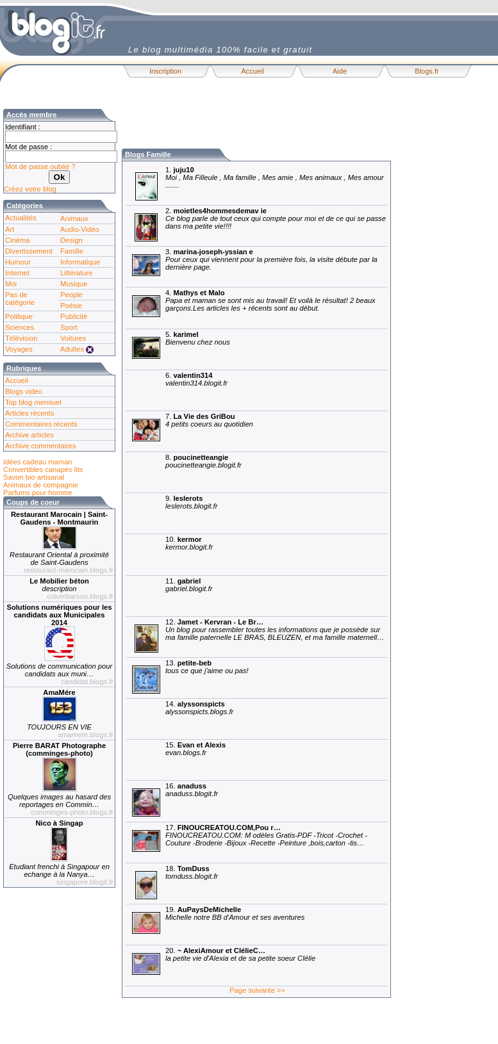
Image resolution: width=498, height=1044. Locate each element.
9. (172, 513)
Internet (17, 273)
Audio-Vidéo (79, 229)
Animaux (74, 218)
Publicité (73, 316)
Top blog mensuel (33, 402)
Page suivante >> (257, 990)
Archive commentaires (40, 446)
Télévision (21, 338)
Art (9, 229)
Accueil (252, 71)
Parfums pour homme (37, 492)
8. (184, 472)
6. (177, 390)
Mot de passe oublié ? (40, 166)
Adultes (72, 349)
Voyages (19, 349)
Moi (11, 284)
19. (215, 924)
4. (251, 308)
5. (178, 349)
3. (252, 267)
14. (180, 719)
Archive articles (29, 435)
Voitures (73, 338)
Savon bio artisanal (33, 477)
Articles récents (29, 413)
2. (256, 226)
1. (255, 185)
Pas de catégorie (20, 298)
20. (221, 965)
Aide (340, 71)
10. (170, 554)
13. (188, 678)
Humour (18, 262)
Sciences (19, 327)
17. (247, 842)
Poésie (71, 305)
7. (190, 431)
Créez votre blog (30, 189)
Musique (73, 284)
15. (176, 760)
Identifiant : (22, 127)
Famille (71, 251)
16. (172, 801)
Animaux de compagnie (40, 485)
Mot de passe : (28, 147)
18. (172, 883)
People (71, 294)
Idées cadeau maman (37, 462)
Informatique (80, 262)
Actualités (21, 218)
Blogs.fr (426, 71)
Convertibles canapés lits (43, 469)
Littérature (76, 273)
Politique (19, 316)
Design (71, 240)
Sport (69, 327)
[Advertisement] (272, 128)
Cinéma (17, 240)
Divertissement (29, 251)
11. (169, 596)
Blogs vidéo (23, 391)
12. (255, 637)
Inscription (165, 71)
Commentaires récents (41, 424)
